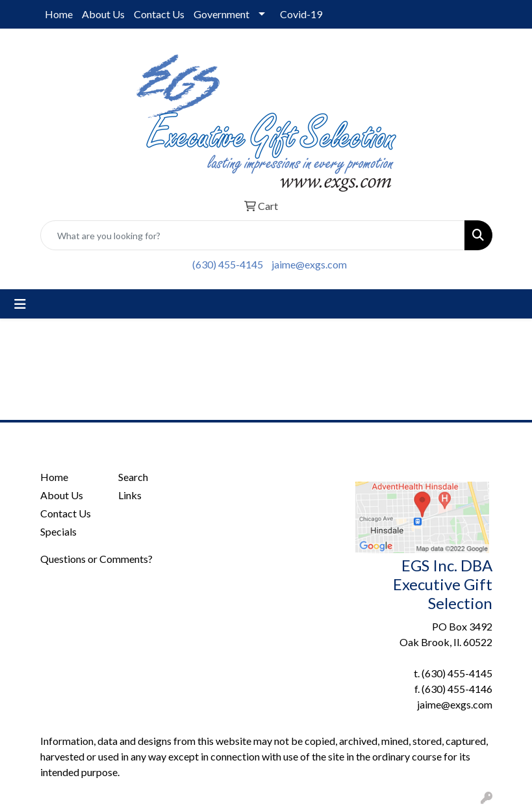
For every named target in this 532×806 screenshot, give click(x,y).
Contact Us (159, 14)
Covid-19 (301, 14)
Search (133, 477)
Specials (58, 531)
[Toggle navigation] (20, 303)
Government (221, 14)
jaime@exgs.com (309, 264)
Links (130, 495)
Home (59, 14)
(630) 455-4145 (227, 264)
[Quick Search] (252, 235)
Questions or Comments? (96, 558)
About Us (103, 14)
